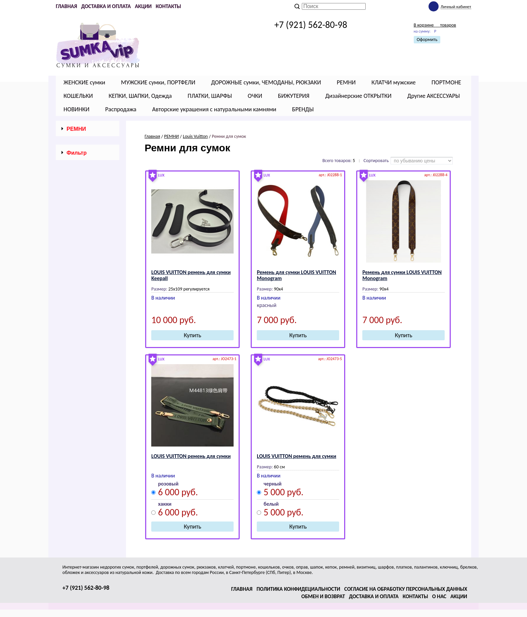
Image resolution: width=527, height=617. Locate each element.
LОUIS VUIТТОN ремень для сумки (191, 456)
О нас (439, 596)
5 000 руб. (283, 493)
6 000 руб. (178, 493)
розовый (168, 484)
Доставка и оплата (106, 6)
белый (271, 504)
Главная (66, 6)
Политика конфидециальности (298, 589)
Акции (143, 6)
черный (272, 484)
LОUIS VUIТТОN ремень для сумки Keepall (191, 275)
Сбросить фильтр (88, 399)
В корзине (435, 25)
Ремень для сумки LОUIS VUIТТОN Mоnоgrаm (296, 275)
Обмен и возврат (323, 596)
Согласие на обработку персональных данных (405, 589)
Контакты (168, 6)
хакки (164, 504)
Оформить (427, 39)
